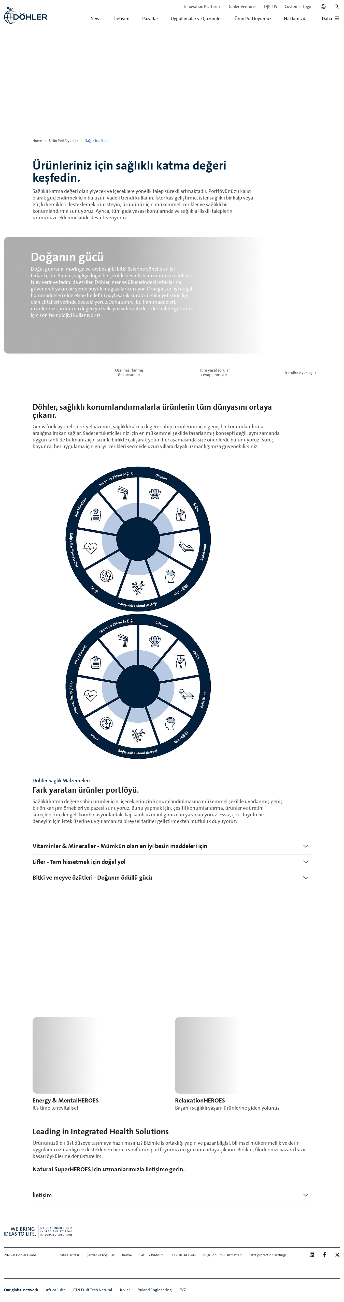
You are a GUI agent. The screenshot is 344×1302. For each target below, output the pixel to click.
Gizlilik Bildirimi (152, 1255)
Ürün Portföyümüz (253, 19)
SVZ (182, 1290)
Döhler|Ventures (241, 6)
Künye (127, 1255)
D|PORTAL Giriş (184, 1255)
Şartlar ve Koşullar (100, 1255)
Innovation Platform (202, 6)
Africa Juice (56, 1290)
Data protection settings (267, 1255)
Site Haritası (69, 1255)
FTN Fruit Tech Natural (92, 1290)
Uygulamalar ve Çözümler (196, 19)
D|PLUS (270, 6)
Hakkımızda (296, 19)
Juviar (125, 1290)
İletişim (122, 19)
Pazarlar (150, 19)
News (96, 19)
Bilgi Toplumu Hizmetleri (222, 1255)
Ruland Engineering (155, 1290)
